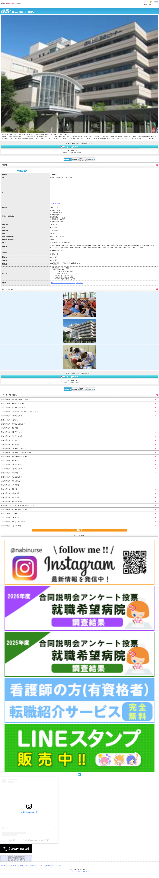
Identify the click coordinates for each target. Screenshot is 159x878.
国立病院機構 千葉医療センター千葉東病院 (16, 452)
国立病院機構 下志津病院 (10, 460)
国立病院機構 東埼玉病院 (10, 444)
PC (87, 869)
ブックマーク (72, 152)
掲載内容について (52, 865)
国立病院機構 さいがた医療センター (14, 509)
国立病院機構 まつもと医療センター (14, 522)
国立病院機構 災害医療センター (12, 469)
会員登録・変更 (5, 865)
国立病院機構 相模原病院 (10, 493)
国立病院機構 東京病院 (9, 473)
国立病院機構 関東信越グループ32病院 (14, 399)
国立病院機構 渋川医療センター (12, 432)
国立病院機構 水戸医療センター (12, 403)
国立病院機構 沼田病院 (9, 428)
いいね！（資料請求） (70, 147)
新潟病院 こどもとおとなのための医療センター (17, 505)
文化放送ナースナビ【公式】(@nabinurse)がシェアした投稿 (29, 840)
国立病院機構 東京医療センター (12, 465)
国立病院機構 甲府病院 (9, 513)
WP (60, 865)
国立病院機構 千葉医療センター (12, 448)
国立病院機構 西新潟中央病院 (11, 501)
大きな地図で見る (56, 203)
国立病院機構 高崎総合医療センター (14, 424)
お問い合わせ (15, 865)
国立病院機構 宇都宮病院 (10, 420)
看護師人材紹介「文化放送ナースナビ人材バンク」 (32, 865)
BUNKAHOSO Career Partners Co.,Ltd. (79, 871)
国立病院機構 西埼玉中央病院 (11, 436)
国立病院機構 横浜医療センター (12, 481)
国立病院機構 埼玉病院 (9, 440)
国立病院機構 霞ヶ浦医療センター (13, 407)
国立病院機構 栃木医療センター (12, 416)
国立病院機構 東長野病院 (10, 518)
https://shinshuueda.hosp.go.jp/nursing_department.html (67, 283)
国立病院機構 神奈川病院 (10, 497)
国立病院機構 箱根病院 (9, 489)
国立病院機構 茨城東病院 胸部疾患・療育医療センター (20, 412)
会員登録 (145, 4)
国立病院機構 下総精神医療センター (14, 456)
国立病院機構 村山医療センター (12, 477)
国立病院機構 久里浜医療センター (13, 485)
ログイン (150, 4)
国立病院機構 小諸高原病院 (11, 526)
